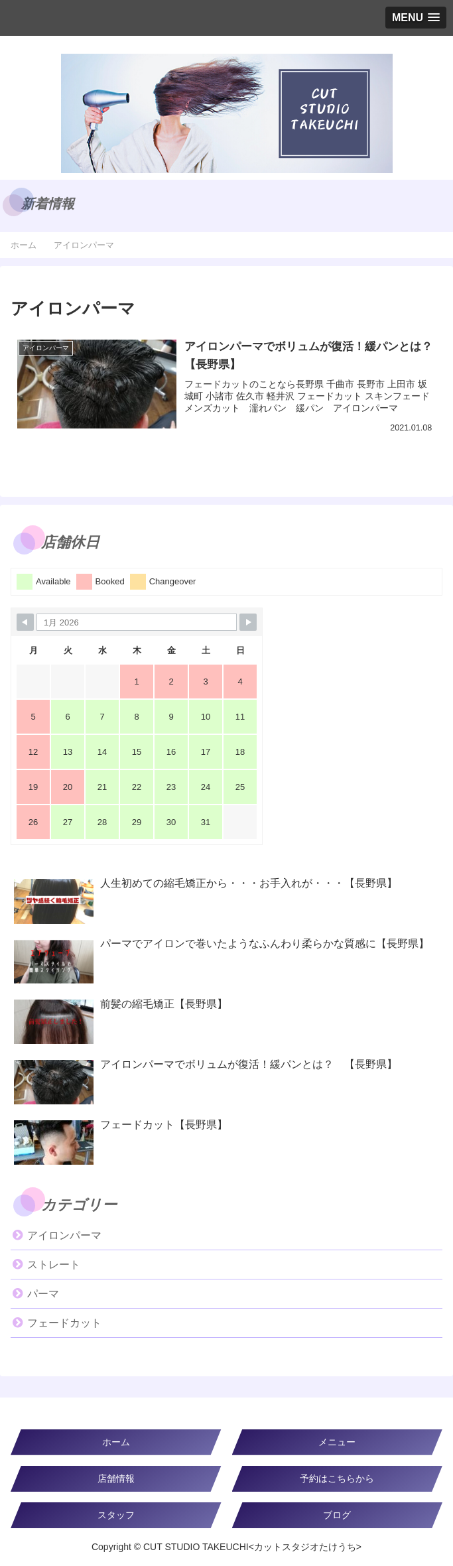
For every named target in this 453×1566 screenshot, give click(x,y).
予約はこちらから (337, 1478)
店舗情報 (116, 1478)
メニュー (337, 1442)
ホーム (116, 1442)
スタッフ (116, 1515)
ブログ (337, 1515)
